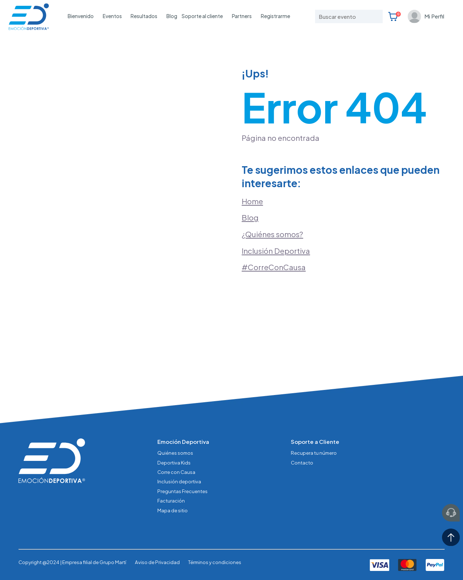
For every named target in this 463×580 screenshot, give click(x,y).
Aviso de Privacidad (157, 562)
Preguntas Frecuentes (182, 491)
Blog (171, 16)
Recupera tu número (314, 453)
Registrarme (275, 16)
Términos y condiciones (214, 562)
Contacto (302, 462)
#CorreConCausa (274, 267)
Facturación (171, 500)
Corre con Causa (176, 472)
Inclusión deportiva (179, 481)
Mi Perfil (434, 16)
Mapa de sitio (172, 510)
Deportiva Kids (174, 462)
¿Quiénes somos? (272, 234)
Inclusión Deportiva (276, 251)
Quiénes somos (175, 453)
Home (252, 201)
